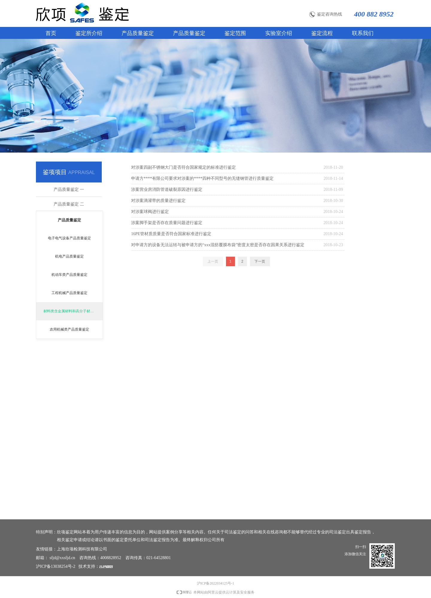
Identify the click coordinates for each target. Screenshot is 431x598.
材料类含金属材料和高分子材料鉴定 (72, 311)
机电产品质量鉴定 (69, 256)
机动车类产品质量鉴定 (69, 275)
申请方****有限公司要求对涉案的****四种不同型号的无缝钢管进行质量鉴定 (202, 178)
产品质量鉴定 (69, 220)
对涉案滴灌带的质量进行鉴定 (158, 200)
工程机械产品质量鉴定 (69, 293)
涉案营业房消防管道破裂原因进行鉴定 (166, 189)
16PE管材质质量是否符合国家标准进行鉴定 (171, 234)
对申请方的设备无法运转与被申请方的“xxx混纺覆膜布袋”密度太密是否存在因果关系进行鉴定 (217, 245)
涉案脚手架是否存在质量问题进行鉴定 (166, 222)
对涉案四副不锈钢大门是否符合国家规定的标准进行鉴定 (183, 167)
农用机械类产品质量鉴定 (69, 329)
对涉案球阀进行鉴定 (150, 211)
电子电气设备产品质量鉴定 (69, 238)
